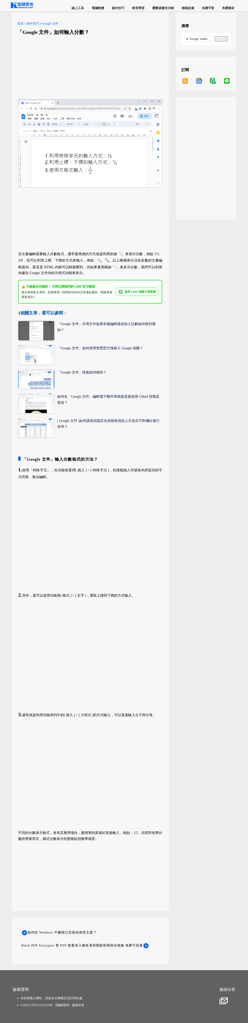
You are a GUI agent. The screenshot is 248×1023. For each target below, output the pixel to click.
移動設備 (188, 8)
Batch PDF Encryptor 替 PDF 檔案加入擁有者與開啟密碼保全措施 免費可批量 (85, 945)
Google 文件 (50, 23)
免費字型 (208, 8)
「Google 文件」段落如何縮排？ (82, 372)
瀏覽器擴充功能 (163, 8)
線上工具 (78, 8)
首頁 (20, 23)
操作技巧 (118, 8)
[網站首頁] (21, 7)
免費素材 (228, 8)
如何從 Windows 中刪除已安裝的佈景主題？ (59, 932)
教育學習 (138, 8)
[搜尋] (197, 39)
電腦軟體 (98, 8)
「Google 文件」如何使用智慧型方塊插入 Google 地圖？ (100, 348)
